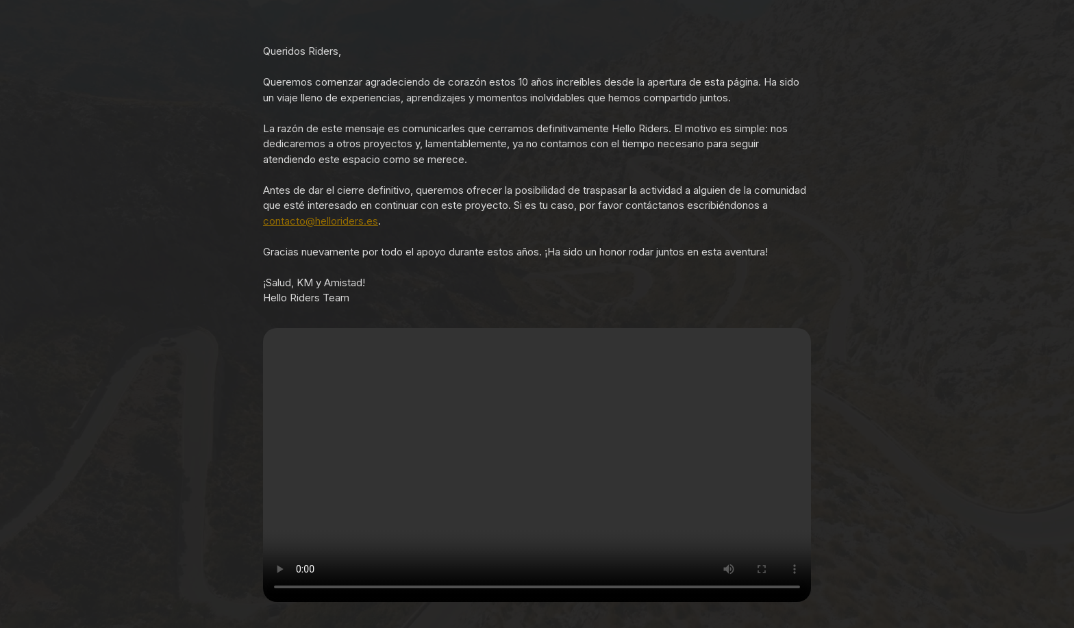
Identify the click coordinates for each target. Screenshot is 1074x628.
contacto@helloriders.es (320, 220)
